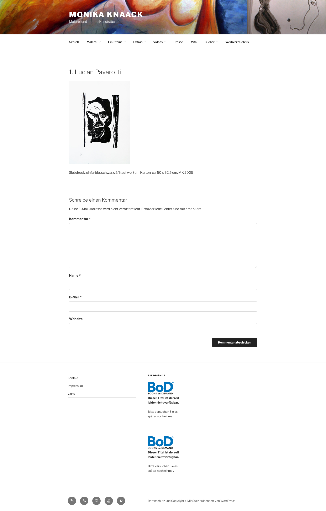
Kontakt (73, 378)
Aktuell (74, 42)
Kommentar (80, 219)
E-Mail (75, 297)
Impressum (75, 386)
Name (75, 275)
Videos (160, 42)
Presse (178, 42)
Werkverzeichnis (237, 42)
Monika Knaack (106, 14)
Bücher (212, 42)
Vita (194, 42)
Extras (139, 42)
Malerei (94, 42)
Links (71, 393)
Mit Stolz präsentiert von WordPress (211, 500)
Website (76, 319)
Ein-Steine (117, 42)
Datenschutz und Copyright (166, 500)
